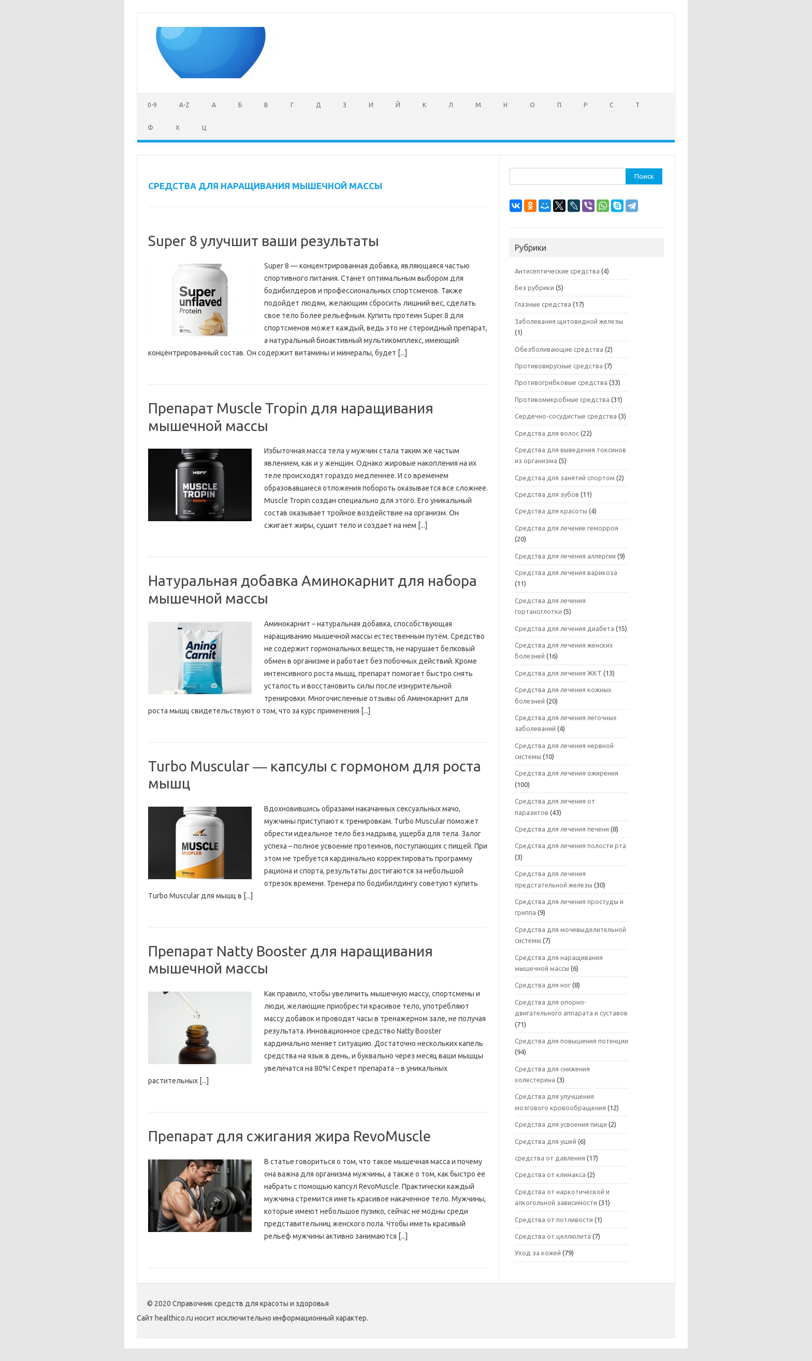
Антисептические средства (557, 271)
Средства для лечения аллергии (565, 556)
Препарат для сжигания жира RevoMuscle (289, 1136)
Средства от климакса (550, 1174)
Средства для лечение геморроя (566, 528)
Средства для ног (543, 984)
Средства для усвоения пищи (561, 1124)
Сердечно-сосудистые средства (566, 416)
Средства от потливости (554, 1219)
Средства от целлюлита (553, 1236)
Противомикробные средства (562, 399)
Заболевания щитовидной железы (569, 321)
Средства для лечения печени (562, 829)
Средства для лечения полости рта (570, 845)
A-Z (184, 105)
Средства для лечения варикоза (566, 572)
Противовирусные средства (559, 365)
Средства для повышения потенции (571, 1040)
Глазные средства (543, 304)
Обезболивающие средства (559, 349)
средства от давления (550, 1158)
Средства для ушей (545, 1141)
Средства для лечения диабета (564, 628)
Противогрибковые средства (561, 382)
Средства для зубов (547, 494)
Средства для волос (547, 433)
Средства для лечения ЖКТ (558, 673)
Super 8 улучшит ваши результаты (263, 241)
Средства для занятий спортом (565, 477)
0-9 (152, 105)
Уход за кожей (538, 1252)
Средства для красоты (551, 510)
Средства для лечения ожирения (566, 773)
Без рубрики (534, 287)
